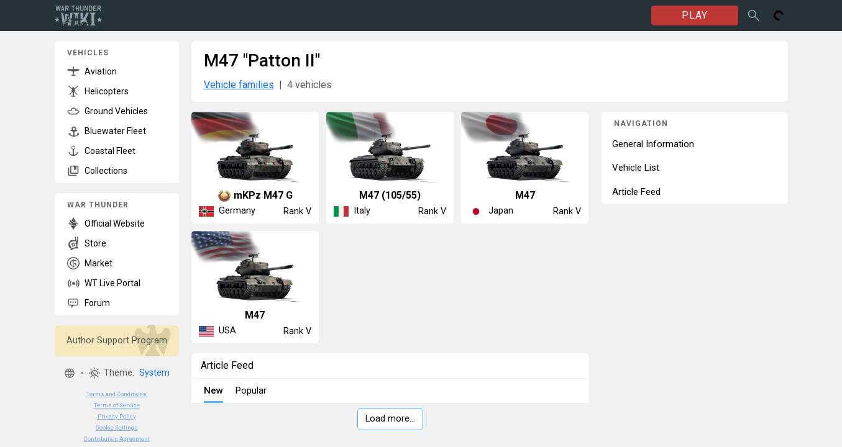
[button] (69, 373)
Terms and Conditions (116, 394)
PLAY (695, 15)
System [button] (154, 373)
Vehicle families (239, 85)
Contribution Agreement (117, 438)
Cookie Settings (117, 427)
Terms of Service (117, 405)
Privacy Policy (117, 416)
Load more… (390, 418)
